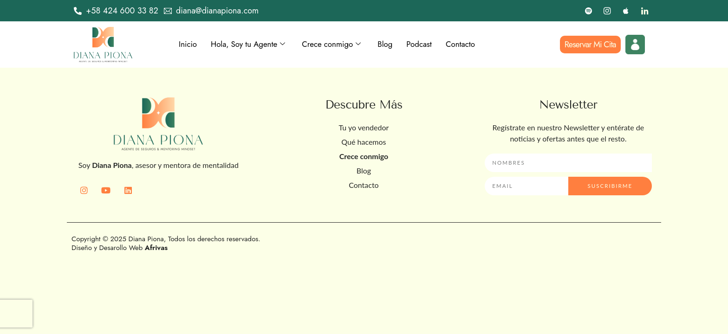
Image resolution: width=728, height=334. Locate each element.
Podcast (429, 45)
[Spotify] (589, 11)
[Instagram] (607, 11)
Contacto (473, 45)
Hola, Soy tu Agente (251, 45)
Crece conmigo (339, 45)
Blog (395, 45)
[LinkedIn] (644, 11)
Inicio (188, 45)
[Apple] (626, 11)
